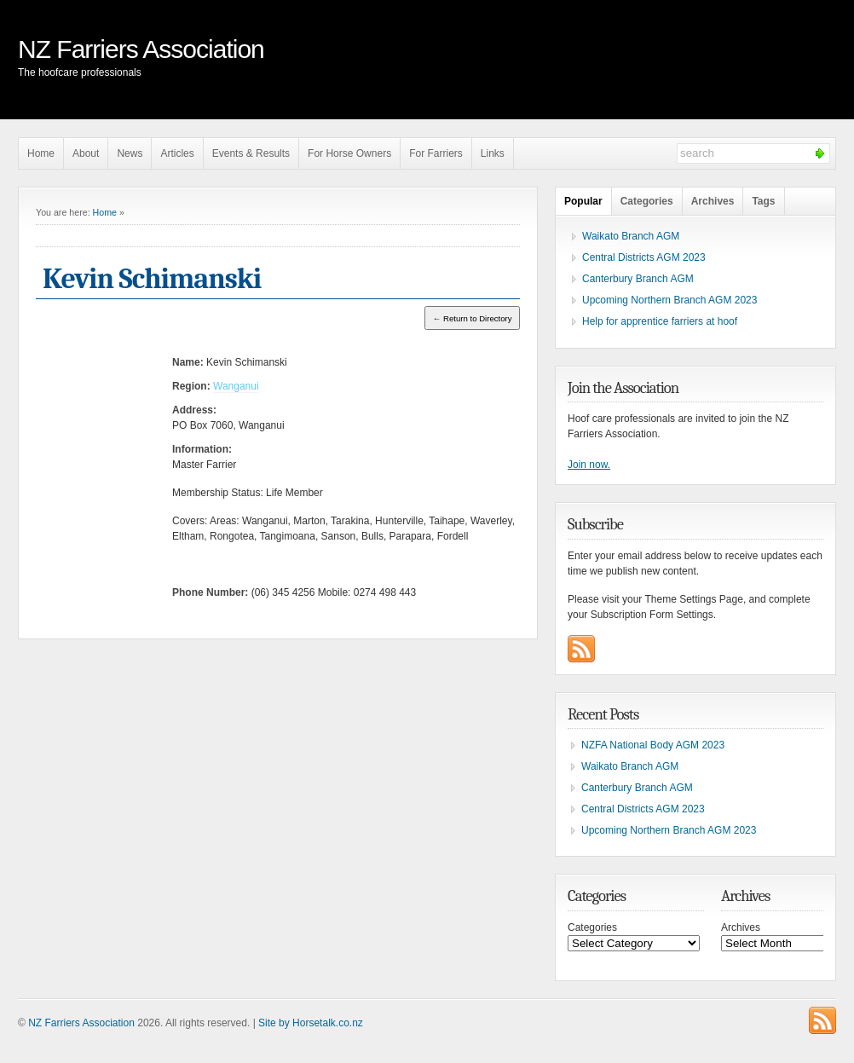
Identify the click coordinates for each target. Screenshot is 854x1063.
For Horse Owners (349, 153)
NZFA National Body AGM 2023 (652, 745)
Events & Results (251, 153)
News (129, 153)
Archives (713, 201)
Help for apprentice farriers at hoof (659, 321)
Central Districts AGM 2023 (644, 257)
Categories (646, 201)
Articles (176, 153)
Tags (763, 201)
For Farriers (436, 153)
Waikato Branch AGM (630, 236)
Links (493, 153)
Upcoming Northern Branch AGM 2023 (669, 300)
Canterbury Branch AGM (638, 279)
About (85, 153)
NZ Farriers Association (141, 49)
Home (41, 153)
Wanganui (236, 386)
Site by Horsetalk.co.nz (310, 1023)
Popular (583, 201)
